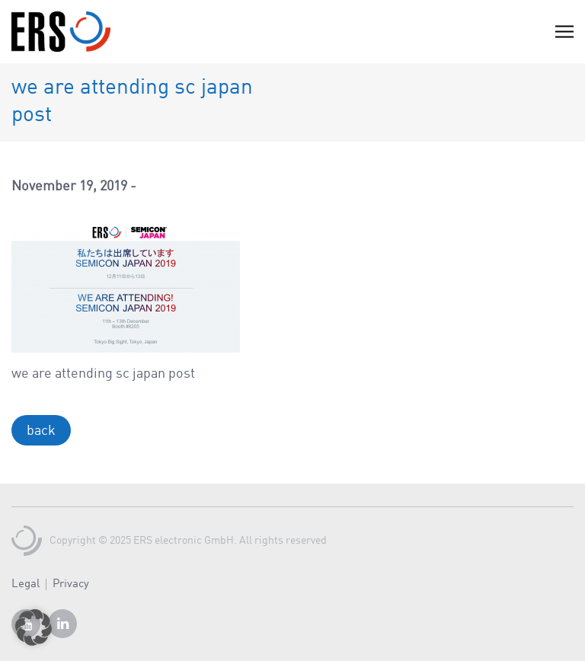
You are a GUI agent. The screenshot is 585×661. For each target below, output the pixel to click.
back (41, 431)
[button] (33, 627)
